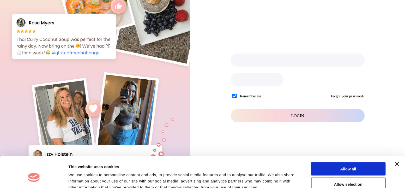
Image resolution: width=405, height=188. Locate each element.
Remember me (250, 96)
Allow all (348, 142)
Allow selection (348, 157)
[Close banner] (397, 137)
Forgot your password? (348, 96)
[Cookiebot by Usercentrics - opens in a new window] (34, 178)
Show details (274, 177)
